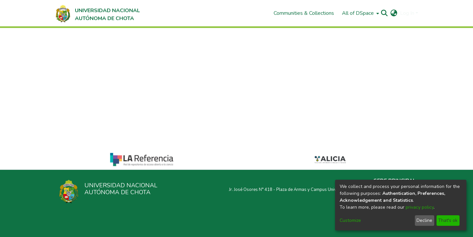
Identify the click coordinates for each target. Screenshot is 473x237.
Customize (350, 220)
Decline (424, 220)
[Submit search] (384, 13)
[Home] (97, 13)
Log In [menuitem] (407, 13)
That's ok (448, 220)
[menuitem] (360, 13)
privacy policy (420, 207)
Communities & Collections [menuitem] (304, 13)
